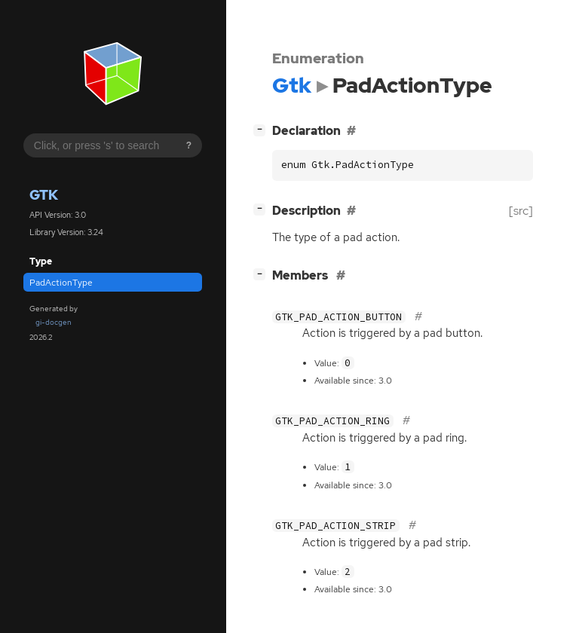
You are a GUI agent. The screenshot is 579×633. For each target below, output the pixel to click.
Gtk (43, 194)
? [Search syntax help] (188, 145)
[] (262, 129)
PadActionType (61, 283)
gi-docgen (53, 322)
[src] (521, 211)
